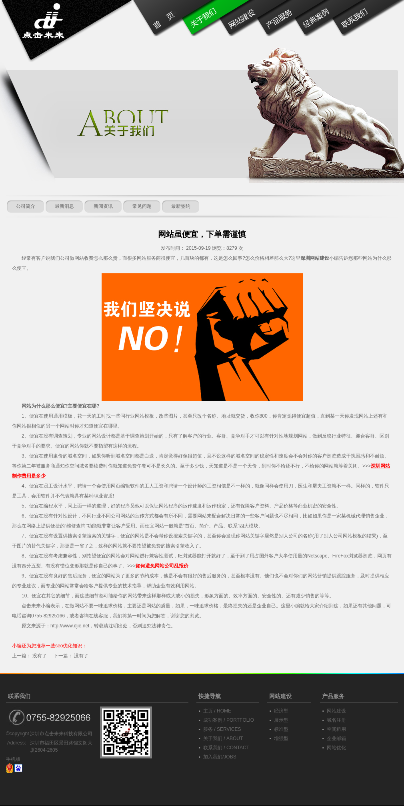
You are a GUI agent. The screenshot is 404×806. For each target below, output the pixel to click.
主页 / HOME (217, 711)
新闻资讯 (103, 206)
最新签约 (180, 206)
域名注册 (336, 720)
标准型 (281, 729)
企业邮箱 (336, 738)
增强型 (281, 738)
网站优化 (336, 747)
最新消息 (64, 206)
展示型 (281, 720)
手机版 (13, 759)
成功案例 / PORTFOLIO (228, 720)
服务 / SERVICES (222, 729)
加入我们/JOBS (219, 757)
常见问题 (142, 206)
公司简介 (25, 206)
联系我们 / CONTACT (226, 747)
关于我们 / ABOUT (223, 738)
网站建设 (336, 711)
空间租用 (336, 729)
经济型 (281, 711)
